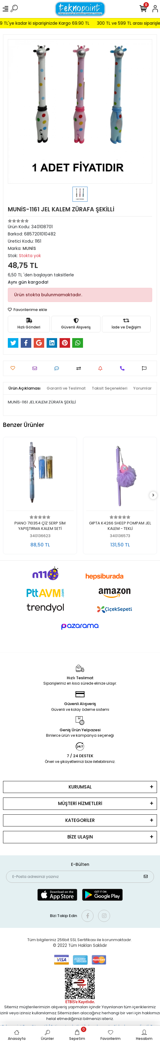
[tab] (24, 388)
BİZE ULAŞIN (80, 837)
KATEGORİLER (80, 820)
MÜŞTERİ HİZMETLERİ (80, 803)
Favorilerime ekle (27, 310)
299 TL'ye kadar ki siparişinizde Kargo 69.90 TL (50, 23)
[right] (153, 495)
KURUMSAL (80, 787)
